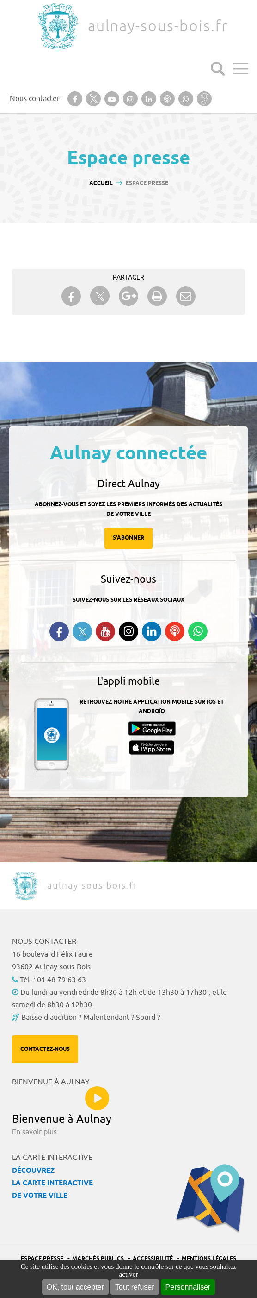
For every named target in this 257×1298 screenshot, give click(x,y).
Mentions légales (209, 1259)
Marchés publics (98, 1259)
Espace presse (42, 1259)
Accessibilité (153, 1259)
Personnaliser (188, 1287)
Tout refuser (134, 1287)
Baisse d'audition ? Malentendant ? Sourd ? (90, 1017)
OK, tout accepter (75, 1287)
